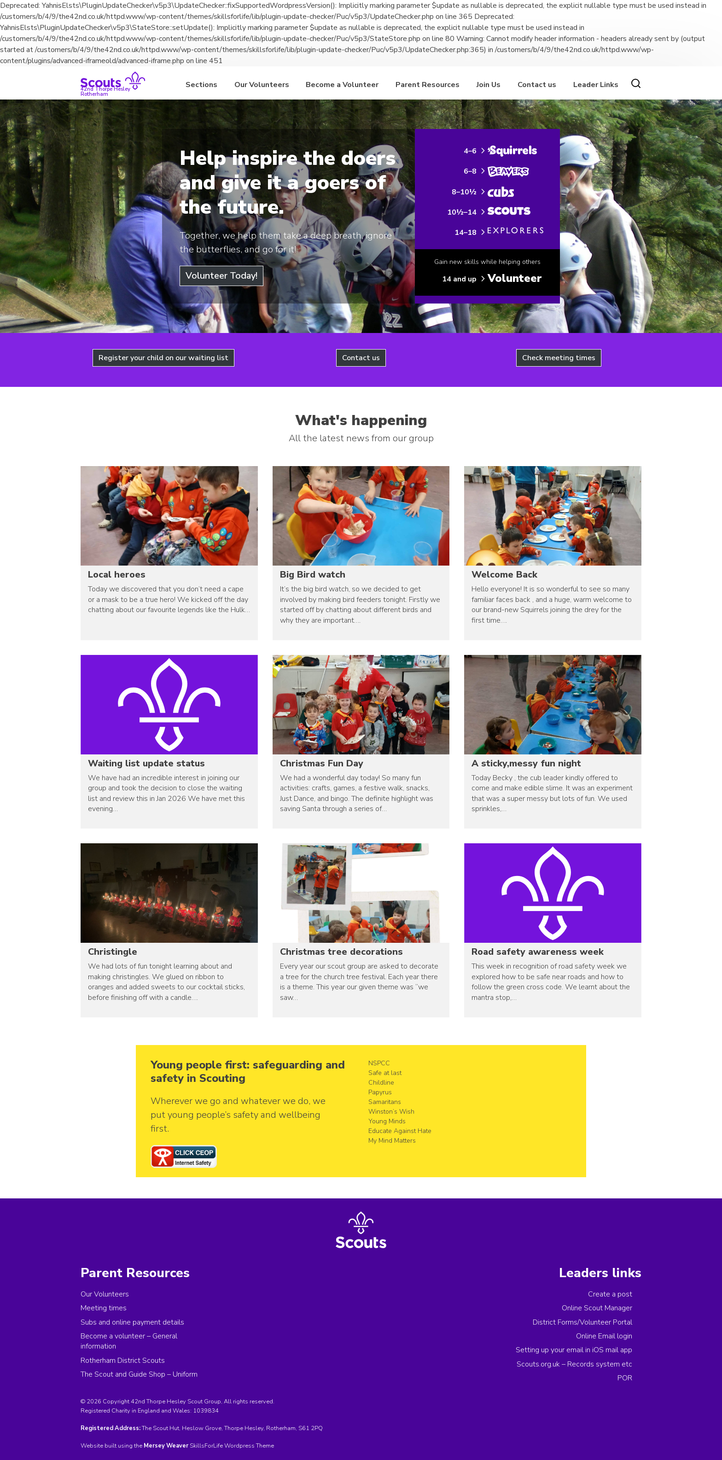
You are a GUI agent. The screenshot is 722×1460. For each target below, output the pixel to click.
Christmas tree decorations (341, 952)
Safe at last (385, 1073)
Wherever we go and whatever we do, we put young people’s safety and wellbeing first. (238, 1115)
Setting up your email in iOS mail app (574, 1350)
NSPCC (379, 1063)
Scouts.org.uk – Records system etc (574, 1364)
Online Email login (604, 1336)
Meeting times (104, 1308)
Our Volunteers (261, 85)
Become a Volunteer (342, 85)
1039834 (206, 1411)
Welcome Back (504, 574)
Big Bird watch (312, 574)
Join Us (489, 85)
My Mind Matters (392, 1140)
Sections (201, 85)
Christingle (112, 952)
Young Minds (387, 1121)
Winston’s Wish (391, 1111)
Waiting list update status (146, 763)
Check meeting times (558, 358)
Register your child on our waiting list (163, 358)
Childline (381, 1082)
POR (624, 1378)
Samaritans (384, 1102)
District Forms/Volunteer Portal (582, 1322)
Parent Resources (428, 85)
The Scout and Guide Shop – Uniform (139, 1374)
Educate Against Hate (399, 1131)
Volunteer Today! (221, 275)
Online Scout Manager (597, 1308)
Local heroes (117, 574)
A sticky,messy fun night (526, 763)
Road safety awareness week (538, 952)
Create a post (610, 1294)
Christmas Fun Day (321, 763)
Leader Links (595, 85)
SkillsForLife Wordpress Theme (232, 1446)
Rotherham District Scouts (123, 1360)
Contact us (537, 85)
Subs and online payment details (132, 1322)
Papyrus (380, 1092)
